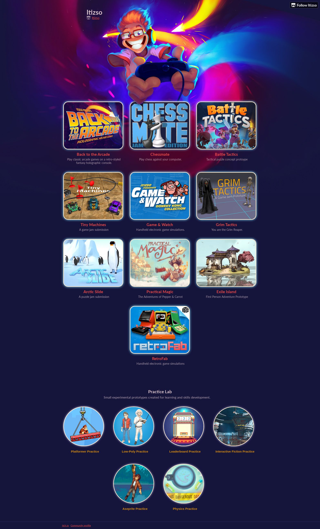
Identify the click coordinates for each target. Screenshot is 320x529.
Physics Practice (185, 508)
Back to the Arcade (93, 154)
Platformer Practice (85, 451)
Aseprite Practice (135, 508)
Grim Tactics (226, 224)
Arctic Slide (93, 291)
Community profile (81, 525)
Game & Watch (160, 224)
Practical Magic (160, 291)
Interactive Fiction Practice (235, 451)
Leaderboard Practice (185, 451)
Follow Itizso (304, 5)
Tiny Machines (93, 224)
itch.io (65, 525)
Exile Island (226, 291)
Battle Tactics (226, 154)
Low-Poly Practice (135, 451)
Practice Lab (160, 391)
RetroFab (160, 358)
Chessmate (159, 154)
